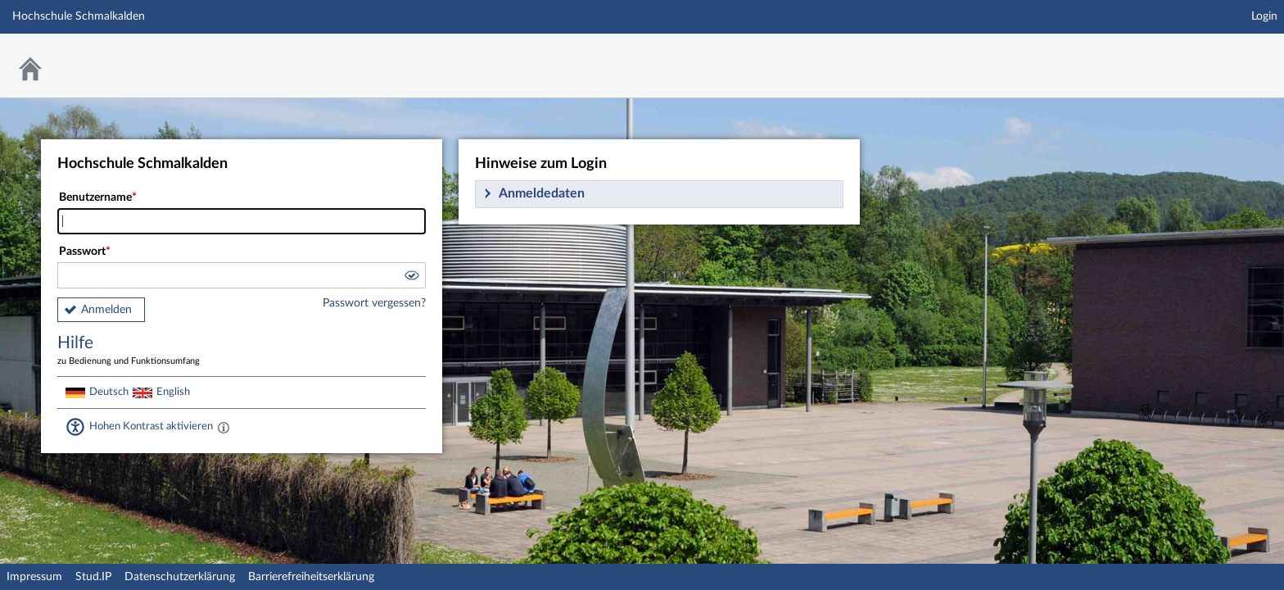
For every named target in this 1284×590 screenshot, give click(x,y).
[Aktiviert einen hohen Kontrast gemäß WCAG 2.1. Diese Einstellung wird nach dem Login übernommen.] (223, 427)
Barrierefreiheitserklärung (311, 577)
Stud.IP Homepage (1221, 55)
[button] (411, 277)
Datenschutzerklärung (179, 577)
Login (1264, 16)
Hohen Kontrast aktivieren (151, 426)
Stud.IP (93, 577)
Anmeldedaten (542, 193)
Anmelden (106, 309)
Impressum (34, 577)
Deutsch (109, 392)
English (173, 392)
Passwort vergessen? (374, 303)
